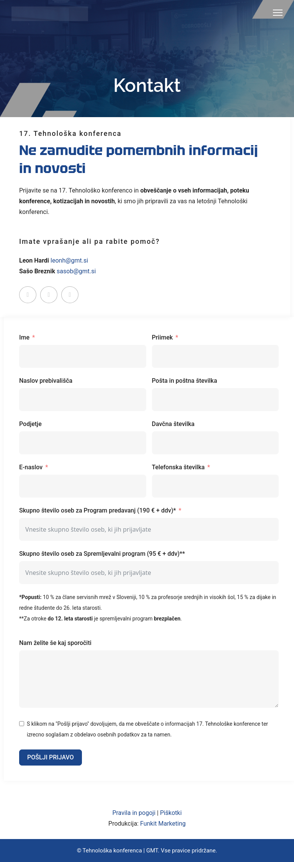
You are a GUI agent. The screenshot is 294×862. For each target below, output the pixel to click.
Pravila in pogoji (133, 812)
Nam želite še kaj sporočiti (55, 642)
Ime (24, 337)
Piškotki (171, 812)
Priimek (162, 337)
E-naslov (30, 467)
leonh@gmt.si (69, 260)
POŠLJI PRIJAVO (50, 757)
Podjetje (30, 424)
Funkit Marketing (163, 823)
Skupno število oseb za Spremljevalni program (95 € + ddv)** (102, 553)
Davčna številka (173, 424)
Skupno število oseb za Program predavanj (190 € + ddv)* (97, 510)
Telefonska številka (178, 467)
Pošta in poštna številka (184, 380)
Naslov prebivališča (45, 380)
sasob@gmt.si (76, 271)
